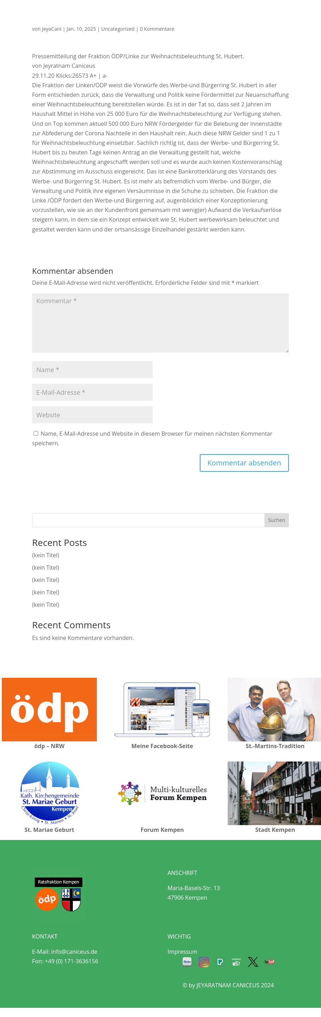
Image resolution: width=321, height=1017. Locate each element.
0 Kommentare (157, 28)
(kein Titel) (45, 555)
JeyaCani (51, 28)
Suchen (276, 520)
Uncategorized (117, 28)
